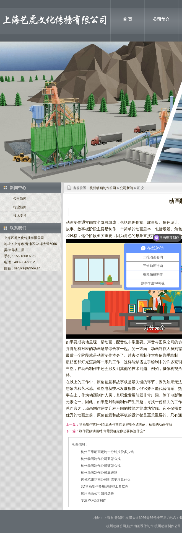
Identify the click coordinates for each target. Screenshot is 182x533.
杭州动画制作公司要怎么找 (101, 459)
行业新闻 (20, 207)
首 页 (127, 19)
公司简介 (161, 19)
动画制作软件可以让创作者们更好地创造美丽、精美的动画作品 (125, 424)
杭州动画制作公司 (103, 188)
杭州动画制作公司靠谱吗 (99, 473)
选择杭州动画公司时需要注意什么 (106, 479)
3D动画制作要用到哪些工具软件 (104, 486)
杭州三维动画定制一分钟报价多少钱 (107, 452)
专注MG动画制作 (93, 500)
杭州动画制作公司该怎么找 (101, 466)
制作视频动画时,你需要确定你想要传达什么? (112, 431)
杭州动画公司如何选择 (97, 493)
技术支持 (20, 216)
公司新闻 (20, 198)
